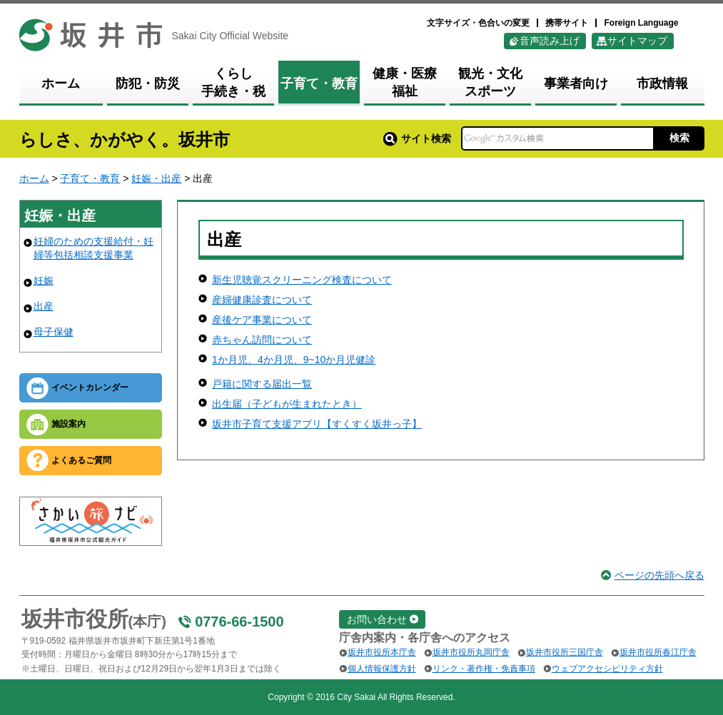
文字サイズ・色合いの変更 (478, 23)
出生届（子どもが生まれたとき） (287, 404)
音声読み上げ (550, 40)
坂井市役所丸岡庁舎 (471, 652)
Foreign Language (641, 23)
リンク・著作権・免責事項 (484, 669)
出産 (44, 306)
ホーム (34, 178)
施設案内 (68, 424)
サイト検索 (417, 138)
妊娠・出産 (156, 178)
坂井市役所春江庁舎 (658, 652)
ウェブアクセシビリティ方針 (607, 669)
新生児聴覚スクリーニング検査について (302, 279)
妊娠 (44, 280)
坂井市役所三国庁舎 (564, 652)
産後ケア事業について (262, 319)
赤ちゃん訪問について (262, 339)
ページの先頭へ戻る (659, 575)
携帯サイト (566, 23)
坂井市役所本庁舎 (382, 652)
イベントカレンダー (89, 387)
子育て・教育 (90, 178)
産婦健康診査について (262, 299)
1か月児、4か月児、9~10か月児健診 (293, 359)
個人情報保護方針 (382, 669)
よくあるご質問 (81, 460)
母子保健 (54, 332)
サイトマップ (637, 40)
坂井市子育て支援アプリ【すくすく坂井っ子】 (317, 424)
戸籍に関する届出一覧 (262, 384)
